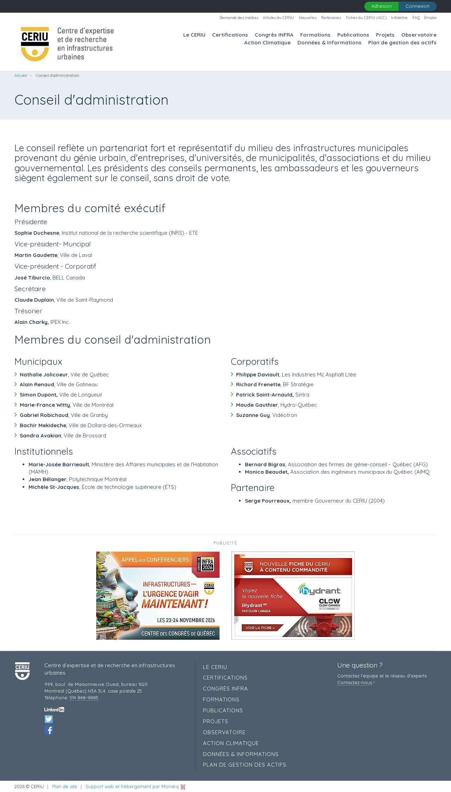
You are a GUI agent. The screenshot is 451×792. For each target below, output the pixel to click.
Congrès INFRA (274, 34)
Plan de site (64, 786)
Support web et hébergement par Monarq (136, 786)
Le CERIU (194, 34)
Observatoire (419, 34)
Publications (353, 34)
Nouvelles (307, 17)
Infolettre (399, 17)
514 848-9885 (84, 697)
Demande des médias (239, 17)
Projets (385, 34)
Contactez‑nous (354, 682)
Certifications (230, 34)
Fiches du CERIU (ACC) (366, 17)
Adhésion (381, 6)
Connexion (418, 6)
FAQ (416, 17)
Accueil (20, 75)
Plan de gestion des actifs (402, 42)
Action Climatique (267, 42)
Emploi (430, 17)
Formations (315, 34)
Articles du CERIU (278, 17)
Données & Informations (329, 42)
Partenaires (331, 17)
